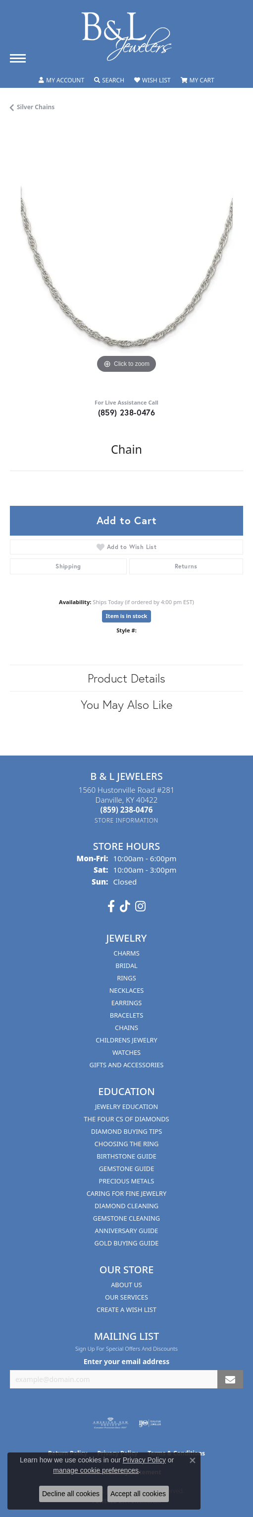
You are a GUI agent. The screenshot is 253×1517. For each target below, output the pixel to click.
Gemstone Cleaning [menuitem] (126, 1218)
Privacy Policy (144, 1460)
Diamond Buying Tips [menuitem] (126, 1131)
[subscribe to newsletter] (230, 1379)
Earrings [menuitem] (126, 1002)
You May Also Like (126, 704)
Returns (186, 566)
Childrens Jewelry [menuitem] (126, 1039)
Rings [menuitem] (126, 977)
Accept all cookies (138, 1494)
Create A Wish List (126, 1309)
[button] (61, 80)
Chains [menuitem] (126, 1027)
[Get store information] (126, 820)
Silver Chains (35, 107)
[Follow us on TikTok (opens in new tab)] (125, 906)
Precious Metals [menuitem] (126, 1180)
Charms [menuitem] (126, 953)
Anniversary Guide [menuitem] (126, 1230)
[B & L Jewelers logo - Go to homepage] (126, 36)
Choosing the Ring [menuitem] (127, 1143)
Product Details (126, 678)
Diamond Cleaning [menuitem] (126, 1205)
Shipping (68, 566)
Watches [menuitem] (126, 1052)
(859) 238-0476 (126, 412)
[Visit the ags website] (110, 1423)
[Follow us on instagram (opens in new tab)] (140, 906)
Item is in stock (127, 616)
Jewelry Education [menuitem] (126, 1106)
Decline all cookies (71, 1494)
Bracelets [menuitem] (126, 1015)
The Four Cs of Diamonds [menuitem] (126, 1118)
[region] (126, 259)
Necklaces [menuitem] (126, 990)
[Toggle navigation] (18, 58)
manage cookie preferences (96, 1470)
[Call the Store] (127, 810)
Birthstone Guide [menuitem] (126, 1156)
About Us (126, 1284)
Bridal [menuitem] (126, 965)
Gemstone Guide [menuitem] (126, 1168)
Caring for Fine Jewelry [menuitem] (127, 1193)
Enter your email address (127, 1361)
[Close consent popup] (193, 1460)
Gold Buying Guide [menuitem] (127, 1243)
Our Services (126, 1297)
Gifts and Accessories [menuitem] (127, 1064)
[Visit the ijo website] (150, 1423)
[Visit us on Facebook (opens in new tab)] (111, 906)
